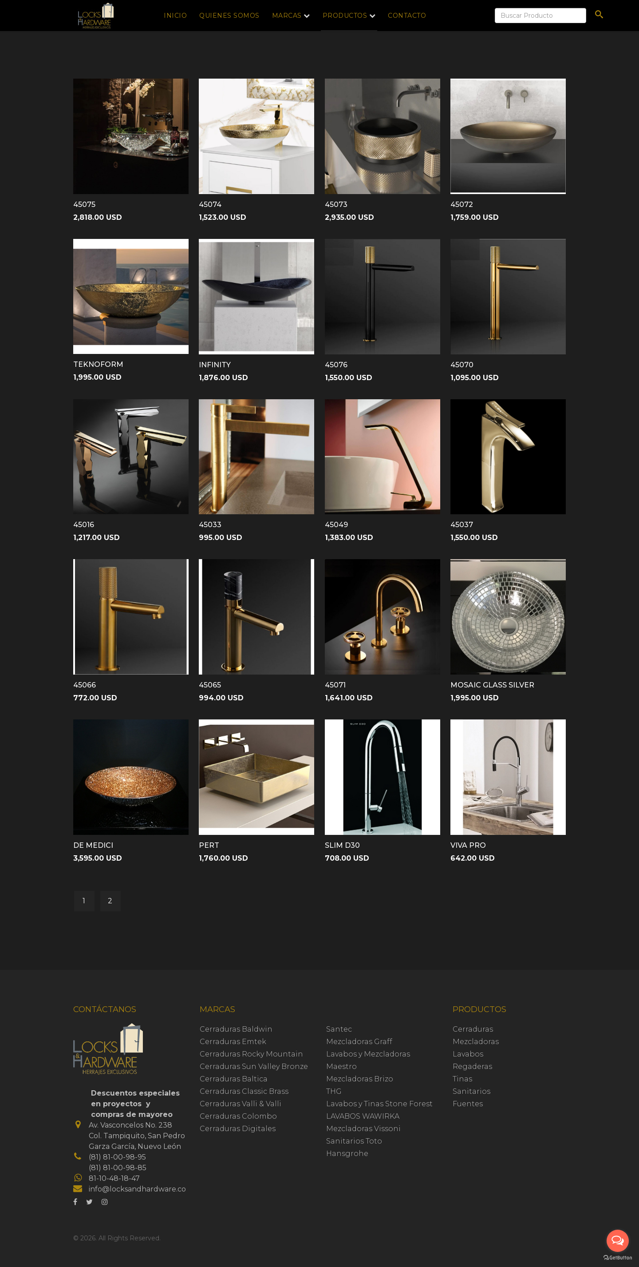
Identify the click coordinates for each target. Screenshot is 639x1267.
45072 (461, 204)
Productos (345, 16)
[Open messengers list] (618, 1241)
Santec (339, 1029)
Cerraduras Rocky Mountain (251, 1054)
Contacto (407, 16)
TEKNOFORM (98, 364)
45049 (336, 524)
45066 (84, 685)
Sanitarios (471, 1091)
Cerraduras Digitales (238, 1128)
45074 (210, 204)
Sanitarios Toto (354, 1141)
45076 (336, 365)
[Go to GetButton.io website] (618, 1258)
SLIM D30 (342, 845)
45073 (336, 204)
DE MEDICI (93, 845)
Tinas (462, 1079)
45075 (84, 204)
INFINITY (215, 365)
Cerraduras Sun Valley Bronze (254, 1066)
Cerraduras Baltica (234, 1079)
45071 (335, 685)
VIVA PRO (468, 845)
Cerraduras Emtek (233, 1041)
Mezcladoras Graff (359, 1041)
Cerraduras (473, 1029)
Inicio (175, 16)
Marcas (287, 16)
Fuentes (468, 1104)
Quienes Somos (229, 16)
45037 (461, 524)
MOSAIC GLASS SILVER (492, 685)
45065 (210, 685)
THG (334, 1091)
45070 (461, 365)
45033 (210, 524)
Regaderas (472, 1066)
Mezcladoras (476, 1041)
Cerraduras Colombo (238, 1116)
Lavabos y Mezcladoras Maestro (368, 1060)
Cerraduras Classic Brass (244, 1091)
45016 (83, 524)
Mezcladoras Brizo (359, 1079)
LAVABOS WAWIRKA (362, 1116)
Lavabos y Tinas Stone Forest (379, 1104)
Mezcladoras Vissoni (363, 1128)
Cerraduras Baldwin (236, 1029)
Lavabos (468, 1054)
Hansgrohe (347, 1153)
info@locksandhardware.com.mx (147, 1189)
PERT (209, 845)
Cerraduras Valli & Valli (240, 1104)
